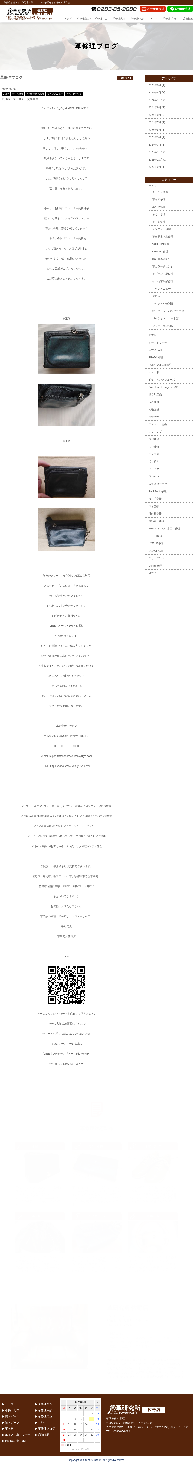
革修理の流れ (138, 18)
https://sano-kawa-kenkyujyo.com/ (70, 766)
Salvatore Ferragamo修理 (164, 387)
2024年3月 (155, 144)
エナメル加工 (156, 349)
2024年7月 (155, 122)
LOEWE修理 (156, 543)
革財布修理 (17, 94)
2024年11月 (156, 100)
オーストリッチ (158, 342)
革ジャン (154, 476)
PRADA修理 (156, 357)
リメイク (154, 468)
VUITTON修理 (160, 243)
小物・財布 (12, 1410)
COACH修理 (156, 550)
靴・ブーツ (12, 1422)
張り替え (154, 461)
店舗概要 (188, 18)
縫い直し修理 (156, 521)
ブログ (5, 94)
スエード (154, 372)
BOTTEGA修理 (161, 258)
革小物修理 (158, 206)
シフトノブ (155, 431)
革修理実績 (119, 18)
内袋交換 (154, 416)
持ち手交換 (155, 498)
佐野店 (156, 296)
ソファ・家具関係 (162, 325)
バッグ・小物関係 (162, 303)
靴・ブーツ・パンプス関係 (168, 311)
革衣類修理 (158, 221)
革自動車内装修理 (162, 236)
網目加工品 (155, 394)
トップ (67, 18)
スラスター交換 (158, 483)
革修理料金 (101, 18)
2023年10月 (156, 159)
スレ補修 (154, 446)
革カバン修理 (160, 191)
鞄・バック (12, 1416)
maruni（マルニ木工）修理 (164, 528)
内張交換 (154, 409)
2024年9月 (155, 107)
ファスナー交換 (74, 94)
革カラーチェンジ (162, 266)
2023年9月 (155, 166)
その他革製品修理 (35, 94)
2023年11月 (156, 152)
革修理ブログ (170, 18)
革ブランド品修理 (162, 273)
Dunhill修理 (155, 565)
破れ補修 (154, 402)
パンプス (154, 454)
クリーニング (156, 558)
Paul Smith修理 (158, 491)
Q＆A (154, 18)
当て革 (152, 573)
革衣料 (9, 1428)
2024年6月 (155, 129)
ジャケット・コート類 (165, 318)
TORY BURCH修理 (160, 364)
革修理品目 (83, 18)
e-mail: (45, 756)
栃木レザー (155, 334)
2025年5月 (155, 92)
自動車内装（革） (16, 1440)
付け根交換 (155, 513)
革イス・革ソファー (18, 1434)
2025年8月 (155, 85)
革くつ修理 (158, 214)
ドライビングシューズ (162, 379)
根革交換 (154, 506)
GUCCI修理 (155, 535)
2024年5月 (155, 137)
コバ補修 (154, 439)
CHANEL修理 (160, 251)
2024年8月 (155, 114)
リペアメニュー (55, 94)
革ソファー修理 (161, 229)
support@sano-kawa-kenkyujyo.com (70, 756)
